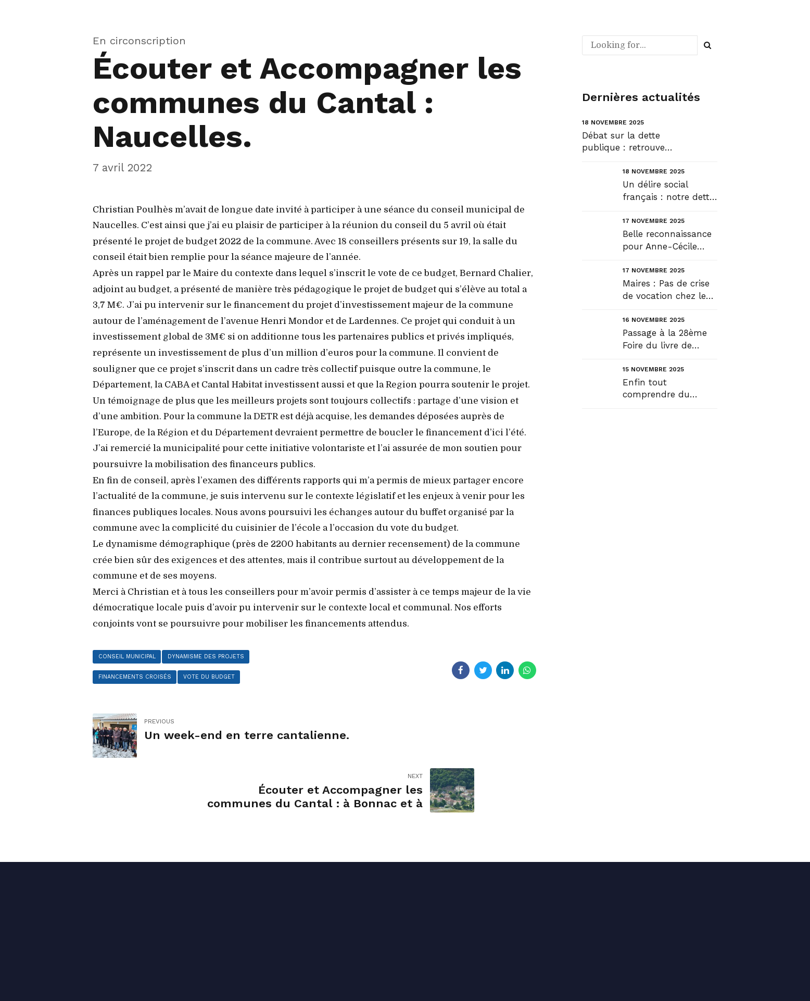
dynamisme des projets (212, 657)
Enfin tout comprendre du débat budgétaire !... (665, 389)
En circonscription (139, 40)
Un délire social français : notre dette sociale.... (668, 191)
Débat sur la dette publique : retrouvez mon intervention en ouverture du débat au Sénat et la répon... (626, 142)
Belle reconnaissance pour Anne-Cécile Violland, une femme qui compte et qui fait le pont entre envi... (670, 241)
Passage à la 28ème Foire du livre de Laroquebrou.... (665, 340)
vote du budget (214, 679)
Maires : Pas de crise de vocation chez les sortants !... (666, 290)
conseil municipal (129, 657)
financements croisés (136, 679)
